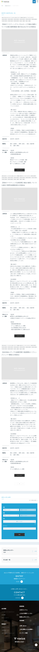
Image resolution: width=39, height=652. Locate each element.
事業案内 (4, 624)
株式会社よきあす (19, 640)
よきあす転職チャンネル (26, 613)
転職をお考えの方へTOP (8, 551)
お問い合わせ (23, 625)
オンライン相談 (24, 633)
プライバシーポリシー (32, 649)
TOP (2, 5)
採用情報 (22, 620)
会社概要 (3, 614)
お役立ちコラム (24, 610)
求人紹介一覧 (6, 559)
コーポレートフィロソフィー (8, 611)
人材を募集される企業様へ (26, 629)
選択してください (19, 521)
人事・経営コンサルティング (8, 633)
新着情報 (22, 606)
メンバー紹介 (4, 620)
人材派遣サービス (5, 630)
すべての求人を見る (33, 500)
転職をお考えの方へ (8, 5)
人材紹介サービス (5, 627)
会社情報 (4, 608)
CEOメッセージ (5, 617)
